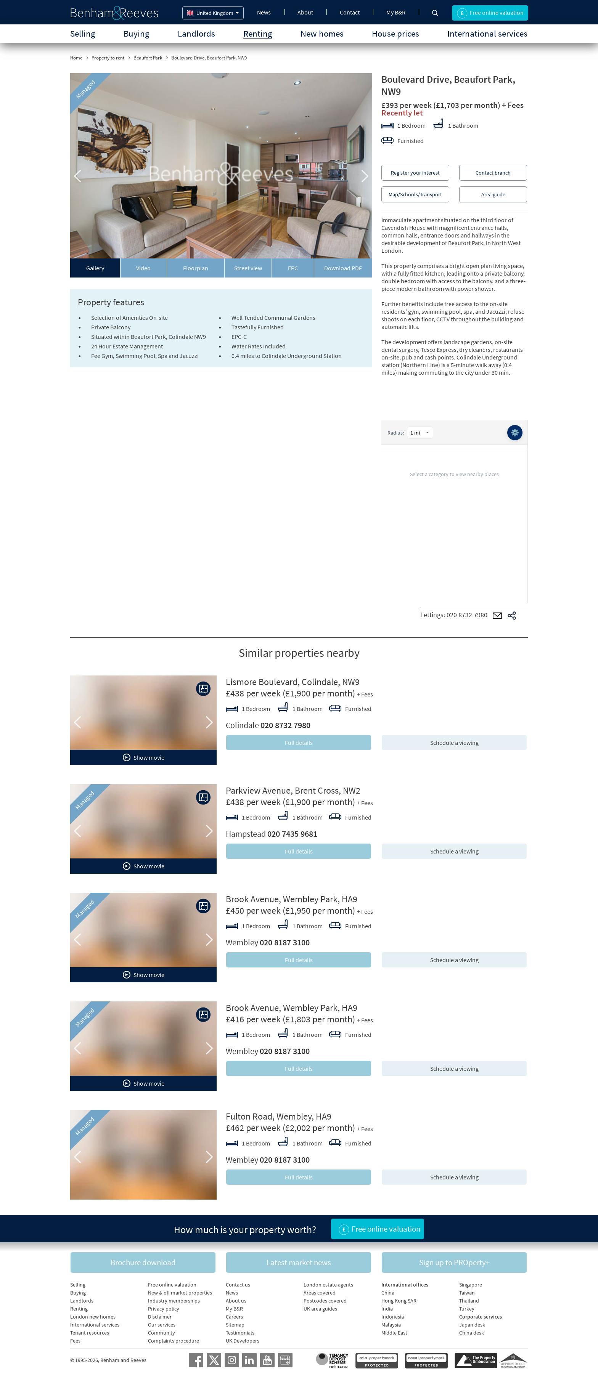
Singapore (470, 1284)
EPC (293, 268)
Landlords (196, 33)
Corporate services (480, 1316)
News (264, 12)
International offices (404, 1284)
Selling (82, 33)
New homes (322, 33)
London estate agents (328, 1284)
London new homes (93, 1316)
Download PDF (343, 268)
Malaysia (391, 1324)
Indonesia (392, 1316)
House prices (395, 33)
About (305, 12)
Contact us (238, 1284)
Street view (248, 268)
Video (143, 268)
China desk (471, 1332)
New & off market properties (180, 1292)
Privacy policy (163, 1308)
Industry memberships (174, 1300)
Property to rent (108, 58)
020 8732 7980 (467, 614)
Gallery (95, 268)
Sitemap (235, 1324)
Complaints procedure (173, 1340)
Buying (137, 33)
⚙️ (515, 432)
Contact (350, 12)
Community (161, 1332)
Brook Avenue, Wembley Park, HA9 (291, 899)
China (387, 1292)
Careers (234, 1316)
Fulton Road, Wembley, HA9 (278, 1116)
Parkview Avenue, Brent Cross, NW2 (293, 790)
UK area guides (320, 1308)
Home (76, 58)
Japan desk (472, 1324)
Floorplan (195, 268)
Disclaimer (160, 1316)
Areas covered (320, 1292)
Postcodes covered (325, 1300)
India (387, 1308)
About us (236, 1300)
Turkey (466, 1308)
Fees (75, 1340)
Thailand (469, 1300)
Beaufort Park (147, 58)
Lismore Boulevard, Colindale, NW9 (293, 682)
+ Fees (513, 105)
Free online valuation (172, 1284)
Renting (257, 33)
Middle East (394, 1332)
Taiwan (467, 1292)
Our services (161, 1324)
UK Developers (242, 1340)
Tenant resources (89, 1332)
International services (487, 33)
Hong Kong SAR (398, 1300)
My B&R (395, 12)
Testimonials (240, 1332)
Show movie (143, 757)
